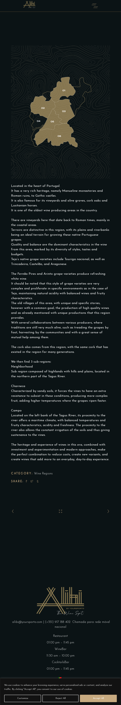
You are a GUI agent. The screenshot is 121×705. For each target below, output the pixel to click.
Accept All (98, 698)
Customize (22, 698)
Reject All (60, 698)
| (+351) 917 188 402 (57, 622)
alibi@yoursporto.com (27, 622)
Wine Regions (43, 473)
